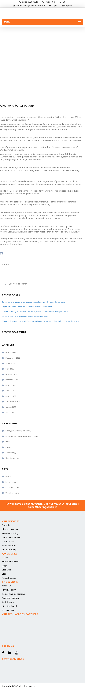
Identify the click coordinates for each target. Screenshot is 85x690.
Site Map (6, 569)
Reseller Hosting (10, 533)
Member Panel (9, 606)
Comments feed (13, 487)
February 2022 (12, 374)
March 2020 (11, 396)
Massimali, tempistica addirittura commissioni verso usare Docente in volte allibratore (40, 321)
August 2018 (11, 407)
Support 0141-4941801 (54, 2)
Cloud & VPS (8, 541)
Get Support (8, 602)
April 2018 (10, 412)
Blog (4, 573)
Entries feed (11, 482)
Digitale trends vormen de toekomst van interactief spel (27, 306)
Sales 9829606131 (28, 2)
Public (8, 447)
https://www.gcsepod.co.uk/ (18, 431)
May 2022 (10, 369)
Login (53, 5)
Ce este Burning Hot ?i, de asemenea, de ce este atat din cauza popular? (35, 311)
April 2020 (10, 390)
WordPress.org (12, 493)
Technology (11, 452)
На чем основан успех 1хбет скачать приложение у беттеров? (25, 316)
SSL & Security (9, 549)
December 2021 (13, 379)
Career (5, 557)
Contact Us (8, 610)
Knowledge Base (10, 561)
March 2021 (10, 385)
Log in (8, 476)
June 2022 (10, 363)
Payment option (10, 598)
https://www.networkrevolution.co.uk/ (22, 436)
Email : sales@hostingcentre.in (29, 5)
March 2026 (11, 352)
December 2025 (13, 358)
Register (67, 5)
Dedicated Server (11, 537)
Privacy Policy (9, 589)
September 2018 (13, 401)
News (8, 441)
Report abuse (9, 577)
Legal (4, 565)
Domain (6, 525)
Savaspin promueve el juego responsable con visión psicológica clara (33, 302)
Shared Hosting (10, 529)
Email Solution (9, 545)
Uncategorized (12, 458)
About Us (6, 585)
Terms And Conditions (13, 593)
